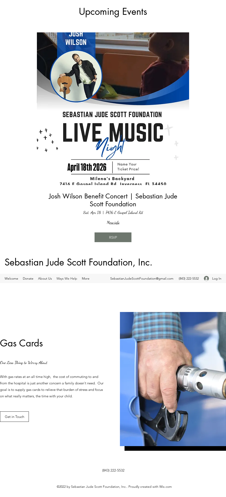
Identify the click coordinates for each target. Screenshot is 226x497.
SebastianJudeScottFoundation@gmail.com (141, 278)
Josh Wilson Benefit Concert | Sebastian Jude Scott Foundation (113, 200)
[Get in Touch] (14, 416)
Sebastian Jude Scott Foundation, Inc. (78, 262)
